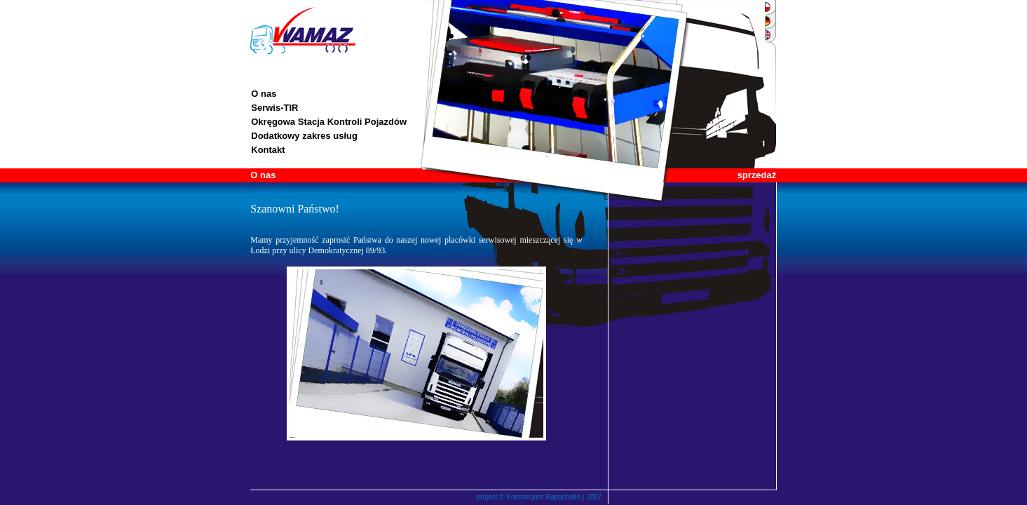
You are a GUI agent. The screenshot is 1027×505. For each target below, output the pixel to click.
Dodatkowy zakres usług (304, 135)
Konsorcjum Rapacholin (543, 497)
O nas (263, 93)
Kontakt (268, 149)
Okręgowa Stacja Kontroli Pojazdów (329, 121)
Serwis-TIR (274, 107)
